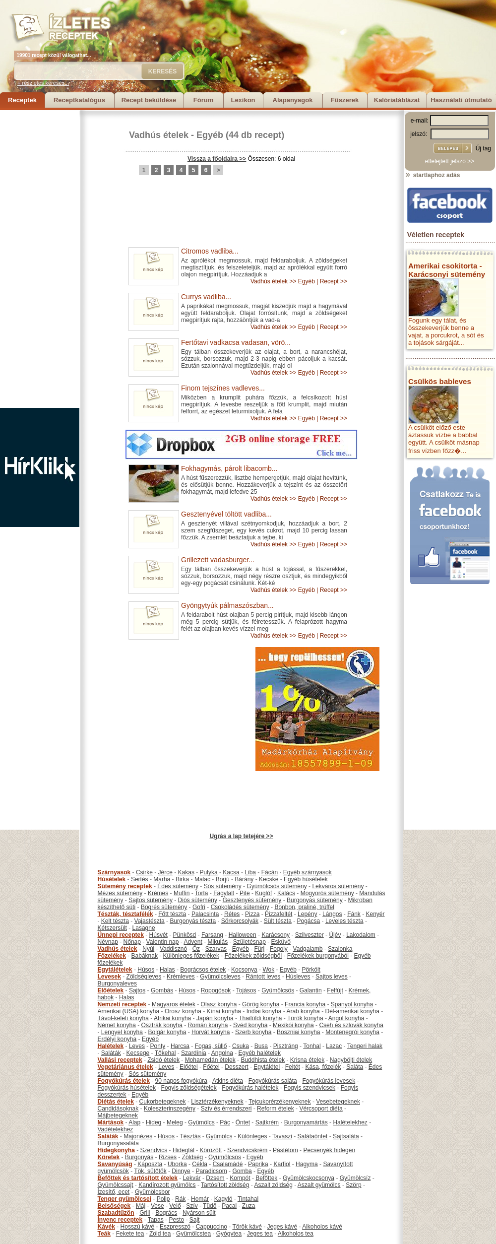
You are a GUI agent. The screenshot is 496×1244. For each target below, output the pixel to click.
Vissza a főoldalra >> (217, 158)
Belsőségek (114, 1205)
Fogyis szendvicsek (309, 1087)
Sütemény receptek (125, 886)
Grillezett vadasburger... (217, 560)
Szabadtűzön (116, 1212)
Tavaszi (282, 1136)
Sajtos (137, 990)
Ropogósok (216, 990)
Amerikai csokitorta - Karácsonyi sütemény (446, 270)
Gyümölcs (201, 1122)
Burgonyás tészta (193, 920)
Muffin (181, 893)
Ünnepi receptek (121, 934)
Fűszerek (345, 100)
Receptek (22, 100)
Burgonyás (139, 1157)
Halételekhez (350, 1122)
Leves (137, 1046)
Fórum (203, 100)
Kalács (286, 893)
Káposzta (149, 1164)
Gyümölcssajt (115, 1184)
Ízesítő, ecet (114, 1191)
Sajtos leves (331, 976)
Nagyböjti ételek (351, 1059)
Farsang (212, 934)
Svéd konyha (250, 1025)
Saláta (354, 1066)
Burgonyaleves (117, 983)
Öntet (243, 1122)
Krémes (158, 893)
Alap (134, 1122)
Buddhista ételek (263, 1059)
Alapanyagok (293, 100)
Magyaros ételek (173, 1004)
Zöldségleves (144, 976)
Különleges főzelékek (191, 955)
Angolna (222, 1052)
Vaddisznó (173, 948)
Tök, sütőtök (150, 1171)
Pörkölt (311, 969)
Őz (196, 948)
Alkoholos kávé (322, 1226)
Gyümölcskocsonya (308, 1178)
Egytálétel (266, 1066)
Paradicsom (211, 1171)
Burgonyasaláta (118, 1143)
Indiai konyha (264, 1011)
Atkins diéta (227, 1080)
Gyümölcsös (277, 990)
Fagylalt (223, 893)
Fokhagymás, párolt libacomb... (229, 468)
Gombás (162, 990)
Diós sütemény (197, 900)
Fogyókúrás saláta (272, 1080)
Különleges (252, 1136)
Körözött (211, 1150)
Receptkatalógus (79, 100)
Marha (161, 879)
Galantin (311, 990)
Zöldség (192, 1157)
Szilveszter (309, 934)
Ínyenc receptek (120, 1219)
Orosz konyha (183, 1011)
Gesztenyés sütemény (252, 900)
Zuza (248, 1205)
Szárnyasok (114, 872)
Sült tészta (278, 920)
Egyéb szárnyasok (307, 872)
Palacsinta (205, 914)
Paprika (258, 1164)
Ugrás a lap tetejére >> (241, 836)
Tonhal (311, 1046)
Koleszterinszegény (169, 1108)
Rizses (168, 1157)
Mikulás (217, 941)
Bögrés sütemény (164, 907)
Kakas (186, 872)
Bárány (244, 879)
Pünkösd (184, 934)
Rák (180, 1198)
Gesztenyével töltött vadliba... (226, 514)
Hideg (153, 1122)
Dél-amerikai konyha (352, 1011)
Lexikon (243, 100)
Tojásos (246, 990)
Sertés (139, 879)
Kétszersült (112, 927)
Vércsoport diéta (320, 1108)
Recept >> (333, 281)
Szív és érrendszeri (226, 1108)
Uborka (177, 1164)
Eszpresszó (175, 1226)
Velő (175, 1205)
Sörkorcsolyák (239, 920)
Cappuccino (211, 1226)
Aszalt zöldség (273, 1184)
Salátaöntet (313, 1136)
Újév (335, 934)
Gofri (198, 907)
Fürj (259, 948)
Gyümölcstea (193, 1233)
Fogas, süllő (211, 1046)
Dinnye (181, 1171)
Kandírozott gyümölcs (166, 1184)
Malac (202, 879)
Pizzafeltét (278, 914)
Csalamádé (228, 1164)
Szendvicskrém (247, 1150)
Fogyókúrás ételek (124, 1080)
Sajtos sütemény (150, 900)
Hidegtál (183, 1150)
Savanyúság (115, 1164)
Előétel (189, 1066)
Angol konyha (346, 1018)
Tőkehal (165, 1052)
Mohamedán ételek (210, 1059)
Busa (261, 1046)
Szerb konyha (253, 1032)
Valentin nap (162, 941)
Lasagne (143, 927)
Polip (163, 1198)
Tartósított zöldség (225, 1184)
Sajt (194, 1219)
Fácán (269, 872)
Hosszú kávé (138, 1226)
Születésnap (249, 941)
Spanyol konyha (352, 1004)
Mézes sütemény (120, 893)
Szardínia (193, 1052)
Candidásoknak (118, 1108)
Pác (225, 1122)
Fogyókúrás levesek (328, 1080)
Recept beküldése (149, 100)
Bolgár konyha (167, 1032)
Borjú (223, 879)
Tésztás (190, 1136)
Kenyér (375, 914)
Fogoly (279, 948)
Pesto (176, 1219)
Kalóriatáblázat (397, 100)
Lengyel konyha (122, 1032)
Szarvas (216, 948)
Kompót (240, 1178)
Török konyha (305, 1018)
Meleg (175, 1122)
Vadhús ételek (158, 135)
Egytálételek (115, 969)
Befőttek (266, 1178)
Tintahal (248, 1198)
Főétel (211, 1066)
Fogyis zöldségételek (189, 1087)
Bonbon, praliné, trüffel (304, 907)
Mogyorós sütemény (327, 893)
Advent (193, 941)
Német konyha (117, 1025)
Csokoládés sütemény (240, 907)
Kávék (106, 1226)
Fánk (354, 914)
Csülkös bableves (439, 381)
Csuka (240, 1046)
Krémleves (181, 976)
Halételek (111, 1046)
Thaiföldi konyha (260, 1018)
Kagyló (223, 1198)
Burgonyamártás (306, 1122)
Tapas (156, 1219)
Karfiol (281, 1164)
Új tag (483, 148)
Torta (201, 893)
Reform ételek (275, 1108)
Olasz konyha (219, 1004)
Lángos (332, 914)
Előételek (111, 990)
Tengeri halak (364, 1046)
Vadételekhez (115, 1129)
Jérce (165, 872)
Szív (191, 1205)
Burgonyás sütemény (315, 900)
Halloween (242, 934)
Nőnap (132, 941)
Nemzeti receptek (122, 1004)
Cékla (199, 1164)
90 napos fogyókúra (181, 1080)
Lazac (334, 1046)
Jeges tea (260, 1233)
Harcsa (180, 1046)
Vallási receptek (120, 1059)
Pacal (229, 1205)
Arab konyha (302, 1011)
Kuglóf (263, 893)
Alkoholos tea (295, 1233)
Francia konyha (305, 1004)
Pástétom (285, 1150)
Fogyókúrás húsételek (127, 1087)
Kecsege (138, 1052)
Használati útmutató (461, 100)
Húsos (145, 969)
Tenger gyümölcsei (124, 1198)
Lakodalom (360, 934)
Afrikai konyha (172, 1018)
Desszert (236, 1066)
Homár (200, 1198)
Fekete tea (130, 1233)
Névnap (108, 941)
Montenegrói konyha (352, 1032)
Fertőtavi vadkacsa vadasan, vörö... (236, 342)
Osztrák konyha (162, 1025)
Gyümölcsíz (355, 1178)
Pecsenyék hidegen (329, 1150)
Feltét (292, 1066)
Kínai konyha (224, 1011)
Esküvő (281, 941)
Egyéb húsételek (306, 879)
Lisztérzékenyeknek (217, 1101)
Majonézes (138, 1136)
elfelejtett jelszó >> (449, 161)
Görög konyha (260, 1004)
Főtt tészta (172, 914)
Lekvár (192, 1178)
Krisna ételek (307, 1059)
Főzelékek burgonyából (318, 955)
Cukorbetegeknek (162, 1101)
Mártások (111, 1122)
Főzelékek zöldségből (253, 955)
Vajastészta (149, 920)
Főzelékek (112, 955)
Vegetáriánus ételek (125, 1066)
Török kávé (246, 1226)
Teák (104, 1233)
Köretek (109, 1157)
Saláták (111, 1052)
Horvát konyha (210, 1032)
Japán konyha (215, 1018)
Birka (182, 879)
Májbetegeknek (118, 1115)
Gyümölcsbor (152, 1191)
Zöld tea (160, 1233)
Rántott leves (263, 976)
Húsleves (298, 976)
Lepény (307, 914)
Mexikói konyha (293, 1025)
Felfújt (335, 990)
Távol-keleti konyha (123, 1018)
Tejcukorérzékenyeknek (279, 1101)
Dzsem (215, 1178)
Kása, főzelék (323, 1066)
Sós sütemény (223, 886)
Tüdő (209, 1205)
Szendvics (154, 1150)
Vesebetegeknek (338, 1101)
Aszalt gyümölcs (319, 1184)
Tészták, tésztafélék (125, 914)
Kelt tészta (115, 920)
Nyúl (148, 948)
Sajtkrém (267, 1122)
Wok (268, 969)
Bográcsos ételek (203, 969)
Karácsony (275, 934)
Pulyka (209, 872)
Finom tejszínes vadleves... (223, 388)
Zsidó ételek (163, 1059)
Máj (140, 1205)
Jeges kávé (282, 1226)
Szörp (353, 1184)
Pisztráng (285, 1046)
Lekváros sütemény (338, 886)
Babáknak (144, 955)
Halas (167, 969)
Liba (250, 872)
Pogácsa (308, 920)
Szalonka (340, 948)
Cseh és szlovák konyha (351, 1025)
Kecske (268, 879)
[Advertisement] (39, 259)
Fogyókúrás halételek (250, 1087)
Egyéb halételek (260, 1052)
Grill (144, 1212)
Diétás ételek (116, 1101)
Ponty (158, 1046)
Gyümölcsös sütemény (277, 886)
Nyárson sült (199, 1212)
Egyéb (209, 135)
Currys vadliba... (206, 297)
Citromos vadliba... (210, 251)
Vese (157, 1205)
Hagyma (307, 1164)
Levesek (109, 976)
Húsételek (112, 879)
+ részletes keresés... (43, 83)
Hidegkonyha (116, 1150)
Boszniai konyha (298, 1032)
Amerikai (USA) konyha (129, 1011)
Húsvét (158, 934)
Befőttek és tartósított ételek (138, 1178)
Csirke (144, 872)
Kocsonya (244, 969)
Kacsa (231, 872)
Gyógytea (229, 1233)
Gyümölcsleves (220, 976)
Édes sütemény (177, 886)
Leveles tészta (344, 920)
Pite (245, 893)
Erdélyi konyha (117, 1039)
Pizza (252, 914)
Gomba (241, 1171)
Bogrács (166, 1212)
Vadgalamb (308, 948)
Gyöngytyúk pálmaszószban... (227, 605)
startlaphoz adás (432, 175)
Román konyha (208, 1025)
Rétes (232, 914)
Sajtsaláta (346, 1136)
